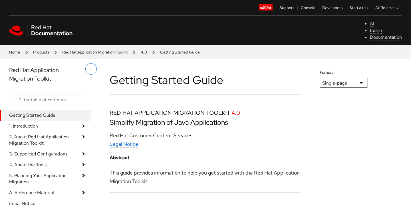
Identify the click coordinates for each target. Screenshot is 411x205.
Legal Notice (124, 144)
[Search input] (45, 100)
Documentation (386, 37)
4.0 (144, 52)
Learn (376, 30)
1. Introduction (23, 126)
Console (308, 7)
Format (326, 72)
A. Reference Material (31, 193)
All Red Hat (387, 7)
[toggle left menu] (91, 69)
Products (41, 52)
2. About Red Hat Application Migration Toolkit (39, 140)
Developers (332, 7)
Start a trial (358, 7)
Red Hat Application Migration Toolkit (95, 52)
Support (286, 7)
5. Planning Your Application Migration (38, 179)
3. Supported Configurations (38, 154)
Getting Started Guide (32, 115)
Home (14, 52)
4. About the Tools (28, 165)
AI (372, 23)
